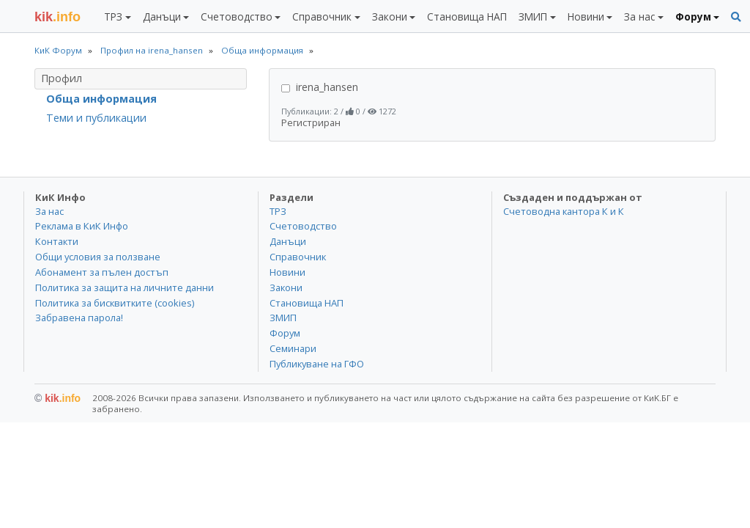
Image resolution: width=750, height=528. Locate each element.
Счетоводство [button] (236, 16)
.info (57, 17)
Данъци (288, 241)
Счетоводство (303, 225)
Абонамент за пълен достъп (101, 272)
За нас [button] (639, 16)
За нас (49, 211)
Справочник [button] (322, 16)
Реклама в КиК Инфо (81, 225)
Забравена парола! (79, 317)
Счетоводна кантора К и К (563, 211)
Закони (286, 287)
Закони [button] (389, 16)
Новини (287, 272)
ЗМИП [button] (533, 16)
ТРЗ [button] (113, 16)
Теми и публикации (96, 118)
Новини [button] (586, 16)
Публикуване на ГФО (317, 363)
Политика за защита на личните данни (124, 287)
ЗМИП (283, 317)
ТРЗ (278, 211)
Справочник (298, 256)
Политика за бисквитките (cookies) (114, 302)
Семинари (293, 348)
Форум (285, 333)
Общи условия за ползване (97, 256)
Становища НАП (467, 16)
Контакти (56, 241)
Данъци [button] (162, 16)
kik (57, 398)
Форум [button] (693, 16)
